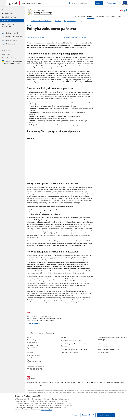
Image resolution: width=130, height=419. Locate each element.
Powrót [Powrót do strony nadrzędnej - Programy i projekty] (31, 25)
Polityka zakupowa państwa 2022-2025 (75, 37)
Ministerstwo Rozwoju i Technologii (41, 21)
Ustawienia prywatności (34, 386)
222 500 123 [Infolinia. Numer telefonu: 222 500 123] (31, 357)
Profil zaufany (6, 50)
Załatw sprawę (110, 16)
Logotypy (100, 343)
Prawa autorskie (70, 382)
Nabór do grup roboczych (36, 37)
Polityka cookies (32, 382)
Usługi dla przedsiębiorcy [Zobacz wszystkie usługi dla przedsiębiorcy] (12, 37)
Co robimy (90, 16)
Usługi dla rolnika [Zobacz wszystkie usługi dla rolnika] (9, 44)
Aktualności (100, 16)
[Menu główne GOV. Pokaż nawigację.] (3, 3)
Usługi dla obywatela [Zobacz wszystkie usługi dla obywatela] (10, 33)
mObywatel (112, 3)
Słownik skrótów (103, 352)
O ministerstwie (80, 16)
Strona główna (9, 10)
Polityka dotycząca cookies (69, 352)
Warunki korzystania (83, 382)
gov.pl (31, 378)
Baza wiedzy (6, 54)
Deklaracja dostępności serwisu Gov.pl (112, 382)
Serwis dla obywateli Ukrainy (12, 62)
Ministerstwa (6, 21)
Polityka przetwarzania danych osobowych (74, 349)
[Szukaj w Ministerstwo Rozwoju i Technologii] (81, 3)
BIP (62, 382)
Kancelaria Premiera (9, 17)
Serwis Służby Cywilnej (9, 58)
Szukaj (98, 3)
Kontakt (119, 16)
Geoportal (94, 382)
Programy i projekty (70, 21)
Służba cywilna (43, 382)
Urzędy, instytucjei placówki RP (8, 25)
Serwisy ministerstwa (104, 346)
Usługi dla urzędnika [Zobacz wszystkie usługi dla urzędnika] (10, 40)
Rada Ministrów (7, 13)
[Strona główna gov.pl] (13, 3)
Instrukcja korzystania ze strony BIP (109, 349)
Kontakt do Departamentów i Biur (71, 341)
